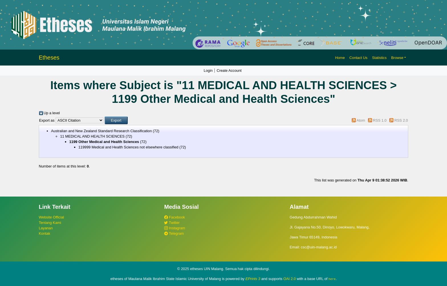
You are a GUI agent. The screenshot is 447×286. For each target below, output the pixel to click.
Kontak (44, 233)
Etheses (49, 57)
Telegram (174, 233)
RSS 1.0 (380, 120)
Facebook (174, 217)
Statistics (379, 58)
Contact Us (358, 58)
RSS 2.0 (401, 120)
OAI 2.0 (289, 279)
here (332, 279)
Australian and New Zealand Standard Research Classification (101, 131)
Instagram (174, 228)
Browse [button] (397, 58)
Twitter (172, 222)
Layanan (46, 228)
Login (208, 70)
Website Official (51, 217)
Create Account (229, 70)
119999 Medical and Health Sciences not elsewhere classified (128, 147)
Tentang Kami (50, 222)
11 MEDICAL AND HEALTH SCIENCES (92, 136)
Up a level (52, 113)
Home (340, 58)
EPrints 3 (252, 279)
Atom (361, 120)
